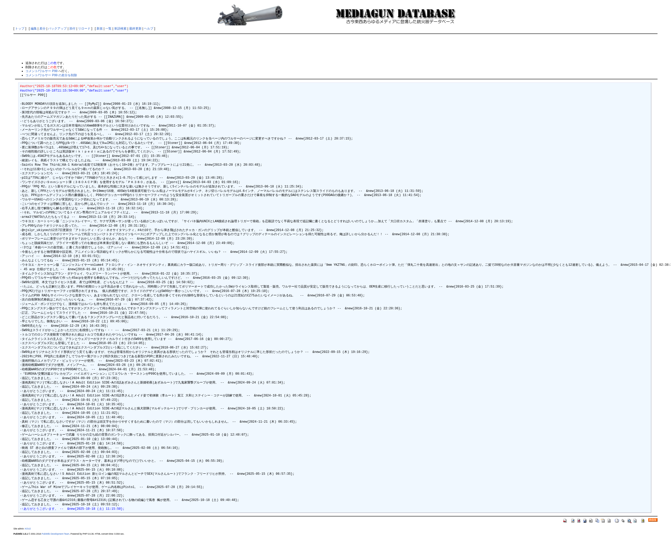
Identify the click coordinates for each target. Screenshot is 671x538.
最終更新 (135, 28)
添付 (72, 28)
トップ (19, 28)
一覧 (108, 28)
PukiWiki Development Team (55, 534)
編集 (34, 28)
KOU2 (28, 528)
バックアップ (57, 28)
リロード (84, 28)
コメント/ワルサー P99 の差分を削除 (51, 75)
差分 (42, 28)
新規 (99, 28)
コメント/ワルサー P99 (41, 71)
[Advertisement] (335, 47)
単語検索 (120, 28)
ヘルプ (148, 28)
